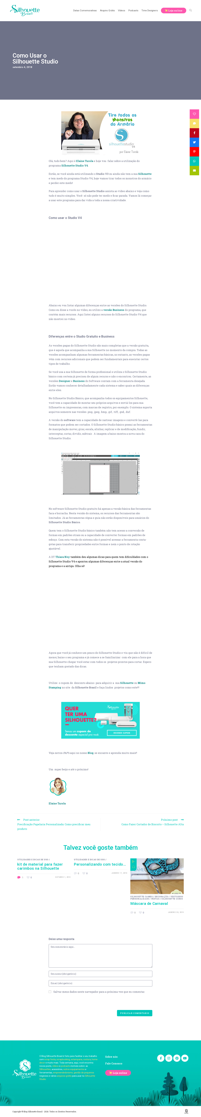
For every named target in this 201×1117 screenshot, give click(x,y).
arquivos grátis (64, 1076)
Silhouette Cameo (141, 896)
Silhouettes (45, 1069)
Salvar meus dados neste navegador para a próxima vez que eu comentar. (99, 991)
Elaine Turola (84, 161)
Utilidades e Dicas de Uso (32, 859)
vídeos (55, 1066)
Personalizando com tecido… (100, 864)
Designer (64, 381)
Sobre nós (111, 1056)
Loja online (120, 1072)
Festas (155, 898)
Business (79, 381)
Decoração (161, 896)
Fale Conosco (113, 1063)
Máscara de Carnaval (149, 903)
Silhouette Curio (172, 898)
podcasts (65, 1066)
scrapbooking (63, 1059)
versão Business (113, 309)
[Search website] (190, 10)
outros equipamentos (74, 1069)
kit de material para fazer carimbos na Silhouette (40, 866)
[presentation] (72, 1004)
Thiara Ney (62, 556)
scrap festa (50, 1059)
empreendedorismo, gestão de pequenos (73, 1072)
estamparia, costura (81, 1059)
